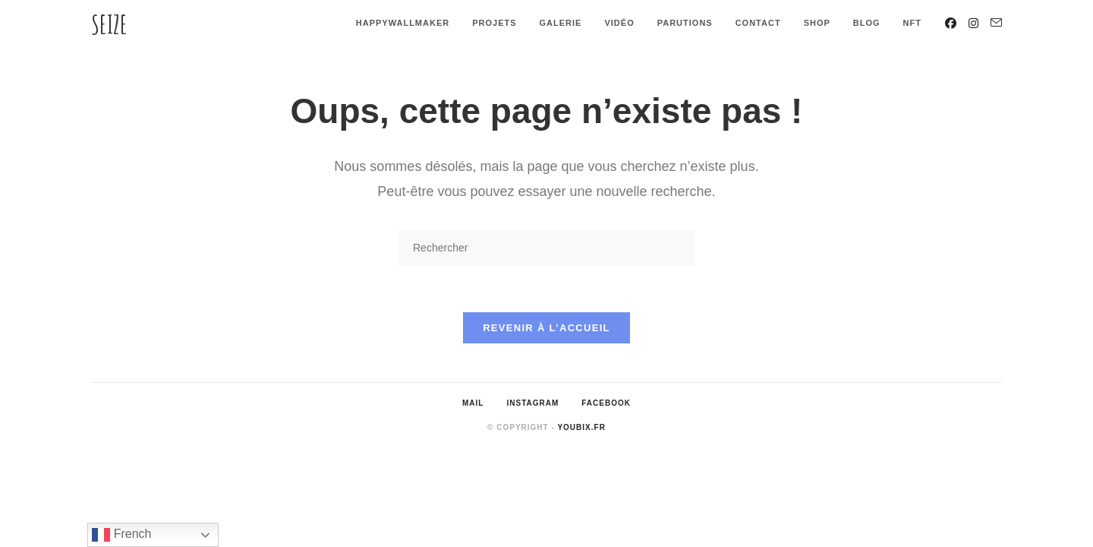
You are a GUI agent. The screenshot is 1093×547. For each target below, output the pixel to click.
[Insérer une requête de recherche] (546, 248)
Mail (473, 403)
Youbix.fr (581, 427)
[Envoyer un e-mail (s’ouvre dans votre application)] (996, 23)
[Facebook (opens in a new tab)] (950, 23)
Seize (109, 24)
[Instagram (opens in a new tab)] (973, 23)
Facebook (606, 403)
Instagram (532, 403)
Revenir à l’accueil (546, 328)
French (121, 535)
